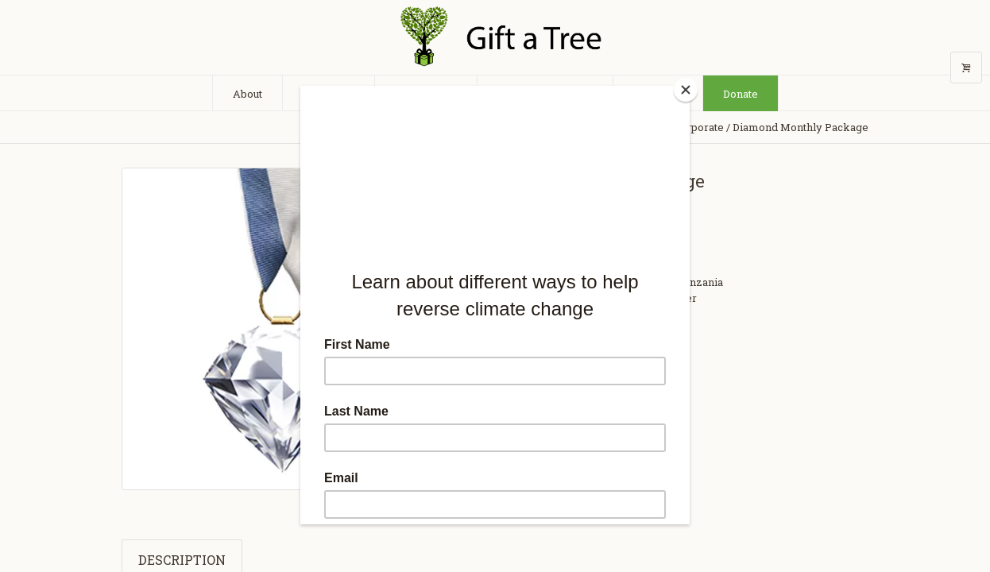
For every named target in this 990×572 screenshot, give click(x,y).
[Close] (686, 90)
